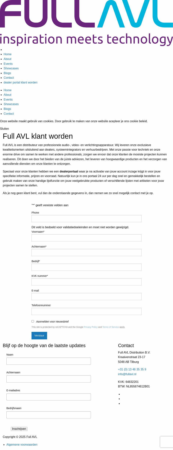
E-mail (35, 290)
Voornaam (38, 231)
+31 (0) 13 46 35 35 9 (132, 369)
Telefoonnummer (41, 305)
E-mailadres (13, 390)
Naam (9, 354)
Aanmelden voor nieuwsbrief (52, 321)
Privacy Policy (91, 327)
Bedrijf (36, 261)
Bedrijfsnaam (13, 408)
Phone (35, 212)
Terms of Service (110, 327)
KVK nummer (40, 275)
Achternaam (39, 246)
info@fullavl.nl (127, 374)
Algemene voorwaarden (21, 444)
